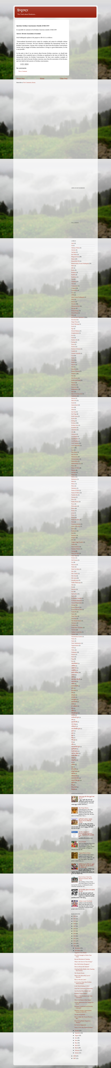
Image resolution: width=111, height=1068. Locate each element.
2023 (74, 916)
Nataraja (73, 497)
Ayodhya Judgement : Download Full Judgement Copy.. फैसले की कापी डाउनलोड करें (86, 834)
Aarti (72, 243)
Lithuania (73, 434)
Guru (72, 360)
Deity (72, 299)
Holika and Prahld (76, 380)
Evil (72, 335)
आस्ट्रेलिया (73, 670)
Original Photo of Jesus (84, 853)
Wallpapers (74, 652)
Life (72, 432)
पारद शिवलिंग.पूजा (75, 728)
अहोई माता (74, 668)
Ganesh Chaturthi (75, 353)
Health (73, 362)
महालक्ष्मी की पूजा (75, 746)
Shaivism (73, 564)
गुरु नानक (73, 690)
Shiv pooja (74, 578)
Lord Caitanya (75, 443)
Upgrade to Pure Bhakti (80, 952)
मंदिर (72, 744)
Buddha (73, 274)
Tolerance (73, 623)
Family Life (74, 340)
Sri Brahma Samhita (76, 598)
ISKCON (73, 400)
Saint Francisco (75, 546)
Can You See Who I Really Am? (82, 991)
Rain (72, 533)
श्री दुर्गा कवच (74, 771)
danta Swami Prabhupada (77, 297)
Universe (73, 629)
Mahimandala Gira (76, 463)
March (76, 1047)
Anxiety (73, 250)
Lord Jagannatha (75, 445)
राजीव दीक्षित (74, 755)
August (77, 1035)
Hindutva (73, 373)
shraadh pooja (74, 580)
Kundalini (73, 427)
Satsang (73, 551)
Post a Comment (23, 71)
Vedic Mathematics (76, 643)
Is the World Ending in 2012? (81, 986)
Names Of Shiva (75, 492)
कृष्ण (72, 688)
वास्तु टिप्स (73, 760)
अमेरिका (73, 665)
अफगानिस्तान (74, 663)
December (77, 948)
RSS (72, 540)
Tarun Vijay (74, 616)
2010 (74, 943)
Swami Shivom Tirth (76, 609)
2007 (74, 1058)
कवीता (72, 683)
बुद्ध (72, 735)
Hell (72, 367)
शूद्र (72, 767)
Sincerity (73, 589)
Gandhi (73, 351)
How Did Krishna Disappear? (82, 964)
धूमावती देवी (74, 722)
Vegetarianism (75, 645)
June (76, 1040)
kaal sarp (73, 411)
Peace (72, 504)
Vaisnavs (73, 634)
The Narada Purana (76, 620)
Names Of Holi (75, 490)
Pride (72, 522)
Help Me (73, 369)
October (77, 1030)
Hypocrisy (74, 387)
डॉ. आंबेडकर (74, 706)
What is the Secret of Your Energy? (83, 961)
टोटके (72, 704)
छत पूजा (73, 697)
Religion (73, 537)
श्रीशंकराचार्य (74, 776)
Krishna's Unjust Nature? (80, 993)
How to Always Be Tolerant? (81, 966)
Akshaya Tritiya (75, 247)
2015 (74, 931)
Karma (73, 418)
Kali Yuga (73, 414)
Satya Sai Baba (75, 553)
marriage (73, 472)
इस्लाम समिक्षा (74, 672)
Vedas (72, 638)
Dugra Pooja (74, 322)
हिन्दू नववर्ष (74, 787)
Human (73, 382)
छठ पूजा (73, 695)
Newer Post (20, 79)
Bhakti (73, 259)
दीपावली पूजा (74, 713)
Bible (72, 265)
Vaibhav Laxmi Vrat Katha (85, 901)
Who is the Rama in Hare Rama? (82, 1000)
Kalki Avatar (74, 416)
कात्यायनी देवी (74, 686)
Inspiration (74, 396)
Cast (72, 279)
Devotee (73, 304)
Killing (73, 421)
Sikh (72, 585)
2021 (74, 918)
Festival (73, 346)
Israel (72, 403)
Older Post (63, 79)
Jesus (72, 407)
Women (73, 654)
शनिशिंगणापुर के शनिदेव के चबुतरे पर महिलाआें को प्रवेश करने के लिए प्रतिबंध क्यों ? (86, 865)
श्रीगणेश (73, 773)
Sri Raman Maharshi (76, 600)
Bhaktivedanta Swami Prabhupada (80, 263)
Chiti (72, 283)
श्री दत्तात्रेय (73, 769)
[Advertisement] (86, 32)
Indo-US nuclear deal (76, 393)
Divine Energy (75, 310)
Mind (72, 481)
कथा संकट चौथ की (75, 679)
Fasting (73, 342)
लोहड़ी (72, 758)
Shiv (72, 571)
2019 (74, 921)
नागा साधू (73, 724)
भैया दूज (73, 740)
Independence (74, 389)
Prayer (73, 515)
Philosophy (74, 506)
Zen (72, 661)
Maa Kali (73, 454)
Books (73, 270)
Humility (73, 385)
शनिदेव (73, 764)
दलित (72, 710)
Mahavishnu (74, 461)
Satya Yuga (74, 555)
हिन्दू (72, 785)
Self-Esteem (74, 560)
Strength (73, 605)
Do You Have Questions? (77, 317)
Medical (73, 477)
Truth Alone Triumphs (77, 627)
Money (73, 483)
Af (72, 245)
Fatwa (72, 344)
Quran (73, 528)
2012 (74, 938)
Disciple (73, 308)
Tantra (73, 614)
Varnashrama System (76, 636)
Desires (73, 301)
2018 (74, 923)
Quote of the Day (75, 526)
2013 (74, 936)
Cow (72, 292)
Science (73, 558)
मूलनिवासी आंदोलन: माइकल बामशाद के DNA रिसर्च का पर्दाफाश (85, 820)
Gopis (72, 357)
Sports (73, 596)
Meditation (74, 479)
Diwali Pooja (74, 313)
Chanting (73, 281)
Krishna (73, 423)
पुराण (72, 731)
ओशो (72, 677)
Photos (73, 508)
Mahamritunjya (75, 459)
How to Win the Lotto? (80, 979)
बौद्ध (72, 737)
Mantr (72, 465)
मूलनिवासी (73, 749)
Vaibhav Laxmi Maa (76, 632)
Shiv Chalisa (74, 573)
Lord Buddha (74, 441)
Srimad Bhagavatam (76, 603)
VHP (72, 647)
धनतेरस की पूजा (75, 717)
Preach (73, 517)
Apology (73, 252)
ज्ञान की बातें (74, 701)
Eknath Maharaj (75, 331)
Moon (72, 486)
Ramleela (73, 535)
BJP (72, 268)
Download (74, 319)
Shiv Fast (73, 576)
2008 (74, 1056)
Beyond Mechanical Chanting (82, 959)
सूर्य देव (73, 782)
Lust (72, 450)
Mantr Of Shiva (75, 468)
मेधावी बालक (74, 751)
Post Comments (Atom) (29, 82)
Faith (72, 337)
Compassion (74, 286)
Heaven (73, 364)
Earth (72, 326)
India (72, 391)
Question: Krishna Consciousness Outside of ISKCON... (82, 1011)
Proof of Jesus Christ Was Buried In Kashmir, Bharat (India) (85, 878)
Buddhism (74, 277)
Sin (72, 587)
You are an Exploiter (79, 1014)
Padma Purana (75, 501)
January (77, 1053)
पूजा (72, 733)
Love (72, 447)
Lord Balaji (74, 436)
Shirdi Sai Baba (75, 569)
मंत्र (72, 742)
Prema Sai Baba (75, 519)
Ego (72, 328)
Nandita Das (74, 495)
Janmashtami (74, 405)
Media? (73, 474)
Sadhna (73, 544)
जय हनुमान (74, 699)
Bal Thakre (74, 254)
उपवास (73, 674)
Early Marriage (75, 324)
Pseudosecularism (75, 524)
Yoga (72, 659)
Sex (72, 562)
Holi (72, 375)
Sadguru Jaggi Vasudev (77, 542)
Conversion (74, 290)
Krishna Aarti (74, 425)
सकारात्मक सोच (75, 778)
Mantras (73, 470)
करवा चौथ (73, 681)
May (76, 1043)
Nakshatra (73, 488)
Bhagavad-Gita (75, 256)
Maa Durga (74, 452)
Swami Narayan (75, 607)
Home (42, 79)
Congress (73, 288)
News (72, 499)
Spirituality (74, 594)
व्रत (72, 762)
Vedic (72, 641)
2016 (74, 928)
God (72, 355)
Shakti (73, 567)
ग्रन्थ (72, 692)
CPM (72, 295)
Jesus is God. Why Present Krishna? (83, 1027)
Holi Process (74, 378)
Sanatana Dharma (75, 549)
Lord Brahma (74, 438)
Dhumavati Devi (75, 306)
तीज (72, 708)
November (77, 950)
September (78, 1033)
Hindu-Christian (75, 371)
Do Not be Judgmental (80, 1025)
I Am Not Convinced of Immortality (83, 988)
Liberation (74, 429)
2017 (74, 926)
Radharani (74, 531)
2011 (74, 941)
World (73, 656)
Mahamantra (74, 456)
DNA (72, 315)
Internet (73, 398)
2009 (74, 946)
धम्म (72, 719)
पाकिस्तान (73, 726)
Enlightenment (75, 333)
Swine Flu (74, 611)
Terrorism (73, 618)
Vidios (73, 650)
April (76, 1045)
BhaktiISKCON (75, 261)
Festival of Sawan (75, 349)
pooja (72, 513)
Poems (73, 510)
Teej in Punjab (82, 841)
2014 (74, 933)
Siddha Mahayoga (76, 582)
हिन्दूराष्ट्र (22, 10)
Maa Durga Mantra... (84, 808)
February (77, 1050)
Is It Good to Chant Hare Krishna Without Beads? (82, 982)
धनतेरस (73, 715)
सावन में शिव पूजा (75, 780)
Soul (72, 591)
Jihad (72, 409)
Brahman (73, 272)
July (76, 1038)
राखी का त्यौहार (75, 753)
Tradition (73, 625)
